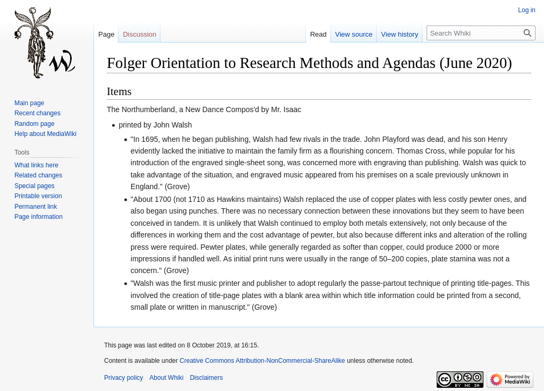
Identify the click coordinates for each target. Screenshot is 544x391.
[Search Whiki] (481, 33)
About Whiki (166, 377)
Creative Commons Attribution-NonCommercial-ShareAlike (262, 360)
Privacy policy (123, 377)
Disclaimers (206, 377)
